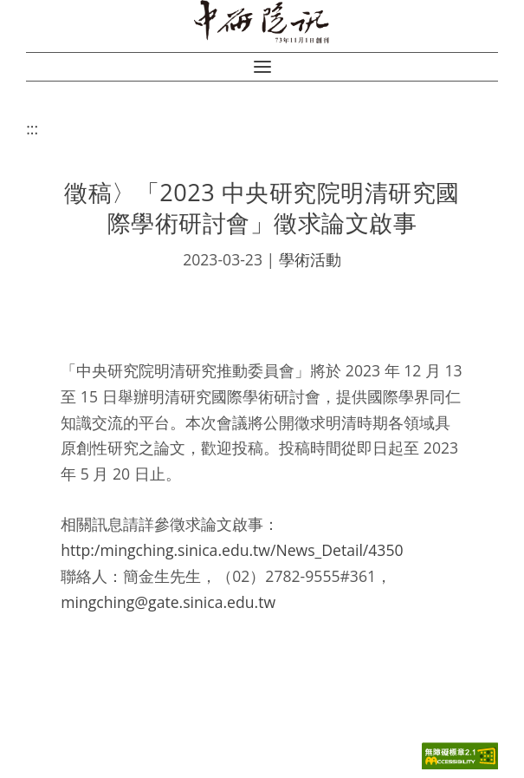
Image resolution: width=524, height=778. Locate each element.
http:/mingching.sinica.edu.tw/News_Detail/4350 (232, 549)
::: (32, 128)
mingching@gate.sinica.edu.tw (168, 602)
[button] (262, 67)
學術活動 (310, 259)
